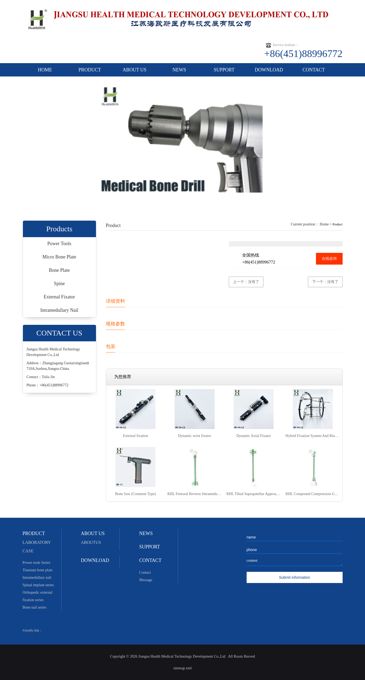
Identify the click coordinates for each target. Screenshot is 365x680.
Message (145, 580)
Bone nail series (34, 607)
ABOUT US (134, 69)
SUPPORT (224, 69)
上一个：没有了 (246, 282)
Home (324, 224)
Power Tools (59, 243)
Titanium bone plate (38, 570)
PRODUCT (89, 69)
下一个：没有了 (325, 282)
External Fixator (59, 296)
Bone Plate (59, 270)
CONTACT (314, 69)
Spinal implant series (38, 585)
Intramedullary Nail (59, 310)
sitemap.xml (182, 668)
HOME (45, 69)
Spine (59, 283)
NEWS (179, 69)
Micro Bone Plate (59, 257)
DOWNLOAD (269, 69)
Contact (145, 572)
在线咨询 (329, 259)
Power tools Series (36, 563)
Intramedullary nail (37, 578)
